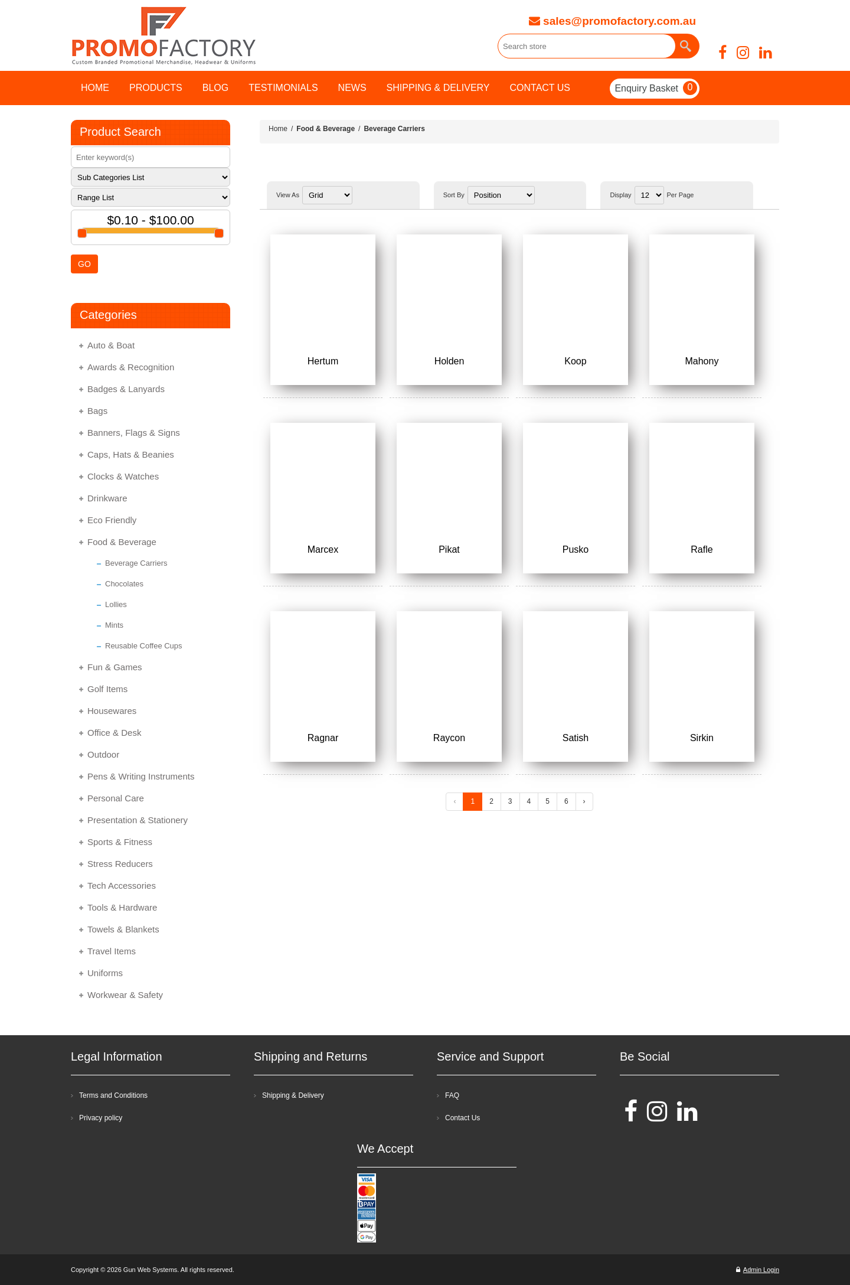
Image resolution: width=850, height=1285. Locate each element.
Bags (97, 411)
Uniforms (105, 973)
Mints (114, 625)
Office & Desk (114, 733)
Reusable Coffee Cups (143, 645)
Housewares (111, 711)
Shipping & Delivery (293, 1095)
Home (278, 129)
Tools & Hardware (122, 907)
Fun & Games (114, 667)
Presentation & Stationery (137, 820)
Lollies (116, 604)
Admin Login (757, 1269)
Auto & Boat (111, 345)
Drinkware (107, 498)
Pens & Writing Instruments (140, 776)
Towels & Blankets (123, 929)
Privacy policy (100, 1118)
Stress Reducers (120, 864)
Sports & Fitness (119, 842)
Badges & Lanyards (126, 389)
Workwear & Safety (125, 995)
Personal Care (115, 798)
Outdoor (103, 754)
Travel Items (111, 951)
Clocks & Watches (123, 476)
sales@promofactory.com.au (612, 21)
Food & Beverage (121, 542)
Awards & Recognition (130, 367)
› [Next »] (584, 801)
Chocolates (124, 583)
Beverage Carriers (136, 563)
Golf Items (107, 689)
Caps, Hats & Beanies (130, 454)
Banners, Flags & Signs (133, 433)
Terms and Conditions (113, 1095)
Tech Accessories (121, 885)
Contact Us (462, 1118)
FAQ (452, 1095)
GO (84, 264)
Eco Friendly (111, 520)
